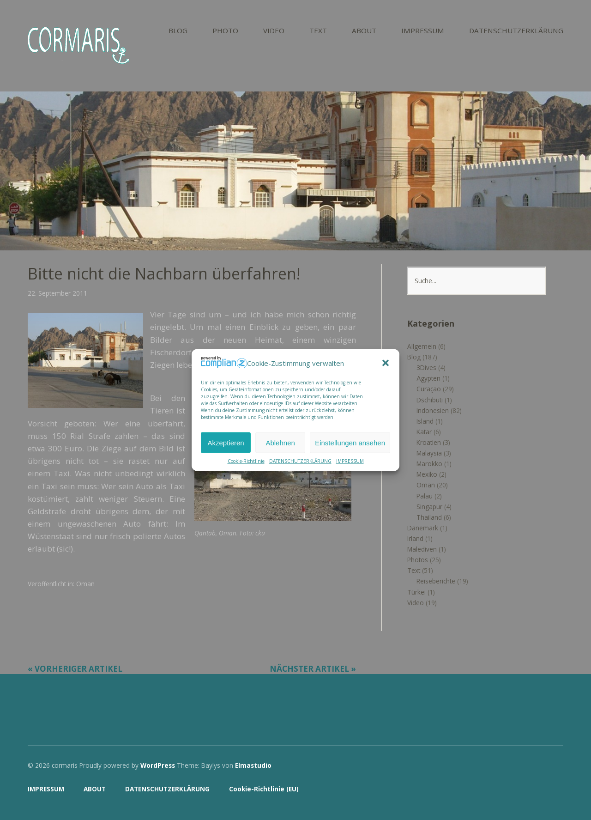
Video (415, 602)
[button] (385, 363)
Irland (415, 538)
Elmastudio (253, 765)
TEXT (318, 31)
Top (553, 789)
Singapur (429, 506)
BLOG (178, 31)
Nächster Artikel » (313, 668)
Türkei (416, 592)
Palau (424, 496)
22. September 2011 (57, 293)
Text (413, 570)
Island (425, 421)
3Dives (426, 367)
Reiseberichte (435, 581)
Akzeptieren (225, 442)
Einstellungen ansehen (350, 442)
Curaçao (428, 388)
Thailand (429, 517)
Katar (424, 431)
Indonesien (432, 410)
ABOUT (364, 31)
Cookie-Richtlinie (246, 461)
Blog (414, 356)
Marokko (429, 463)
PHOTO (225, 31)
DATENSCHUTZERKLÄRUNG (300, 461)
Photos (417, 559)
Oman (85, 583)
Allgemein (421, 346)
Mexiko (426, 474)
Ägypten (428, 378)
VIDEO (273, 31)
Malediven (422, 549)
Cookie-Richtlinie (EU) (264, 788)
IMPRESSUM (350, 461)
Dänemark (422, 527)
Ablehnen (280, 442)
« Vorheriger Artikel (75, 668)
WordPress (157, 765)
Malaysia (429, 453)
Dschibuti (429, 399)
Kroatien (428, 442)
